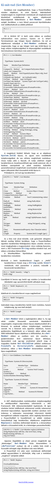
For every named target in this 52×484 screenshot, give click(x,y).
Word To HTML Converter (26, 482)
